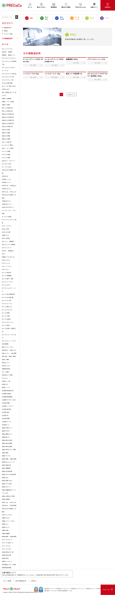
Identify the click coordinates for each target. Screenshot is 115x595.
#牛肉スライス (6, 365)
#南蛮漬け (11, 250)
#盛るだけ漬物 (6, 139)
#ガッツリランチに (7, 49)
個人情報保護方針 (21, 581)
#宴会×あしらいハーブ (8, 462)
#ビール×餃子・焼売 (7, 278)
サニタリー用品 (8, 34)
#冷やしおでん (6, 260)
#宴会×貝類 (5, 459)
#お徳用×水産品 (6, 393)
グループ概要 (7, 581)
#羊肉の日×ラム (6, 201)
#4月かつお (5, 192)
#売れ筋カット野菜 (7, 375)
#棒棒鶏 (11, 241)
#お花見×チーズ (6, 421)
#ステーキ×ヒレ (6, 546)
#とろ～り (12, 160)
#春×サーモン (6, 353)
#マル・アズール (6, 226)
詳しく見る (33, 66)
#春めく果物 (5, 359)
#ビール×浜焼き (6, 319)
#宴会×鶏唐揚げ (6, 468)
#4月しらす (13, 192)
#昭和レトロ (11, 55)
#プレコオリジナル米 (8, 77)
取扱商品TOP (7, 27)
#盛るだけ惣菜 (6, 136)
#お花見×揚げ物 (6, 409)
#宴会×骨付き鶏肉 (7, 446)
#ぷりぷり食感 (6, 157)
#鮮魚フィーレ (6, 387)
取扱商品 (54, 5)
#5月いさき (13, 502)
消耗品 (6, 31)
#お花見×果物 (6, 418)
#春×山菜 (4, 356)
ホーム (30, 5)
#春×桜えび (5, 350)
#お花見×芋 (5, 415)
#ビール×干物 (6, 316)
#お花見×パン (6, 424)
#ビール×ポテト (6, 285)
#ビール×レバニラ (7, 303)
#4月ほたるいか (6, 188)
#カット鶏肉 (5, 372)
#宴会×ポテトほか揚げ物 (9, 474)
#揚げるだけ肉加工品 (8, 114)
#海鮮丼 (10, 52)
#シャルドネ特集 (6, 216)
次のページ (72, 96)
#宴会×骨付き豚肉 (7, 443)
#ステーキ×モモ (6, 549)
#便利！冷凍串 (6, 105)
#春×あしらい (6, 362)
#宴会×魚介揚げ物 (7, 471)
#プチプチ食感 (6, 154)
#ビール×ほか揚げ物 (7, 297)
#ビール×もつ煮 (6, 300)
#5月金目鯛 (13, 505)
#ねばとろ (5, 160)
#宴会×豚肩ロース (7, 434)
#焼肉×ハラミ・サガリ (8, 521)
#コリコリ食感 (6, 151)
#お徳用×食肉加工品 (7, 390)
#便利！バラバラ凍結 (8, 101)
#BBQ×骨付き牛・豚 (7, 552)
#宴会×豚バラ (6, 437)
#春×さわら (13, 350)
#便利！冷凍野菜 (6, 98)
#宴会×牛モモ (6, 431)
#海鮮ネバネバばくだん (8, 257)
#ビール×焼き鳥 (6, 272)
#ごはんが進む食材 (7, 83)
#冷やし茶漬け (6, 238)
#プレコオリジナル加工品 (9, 73)
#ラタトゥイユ (6, 263)
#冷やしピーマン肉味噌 (8, 244)
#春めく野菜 (12, 356)
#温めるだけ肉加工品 (8, 120)
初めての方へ (41, 5)
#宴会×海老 (5, 452)
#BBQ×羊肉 (5, 558)
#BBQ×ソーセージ (7, 561)
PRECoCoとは (80, 5)
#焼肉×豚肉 (5, 536)
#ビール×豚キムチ (7, 306)
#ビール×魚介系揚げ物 (8, 294)
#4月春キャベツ (6, 182)
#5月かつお (5, 502)
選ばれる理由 (66, 5)
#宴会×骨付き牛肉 (7, 440)
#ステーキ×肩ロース (7, 542)
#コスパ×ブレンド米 (7, 80)
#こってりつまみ (6, 167)
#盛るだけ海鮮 (6, 132)
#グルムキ (5, 378)
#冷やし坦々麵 (6, 232)
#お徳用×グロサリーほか (9, 400)
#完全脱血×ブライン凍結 (9, 564)
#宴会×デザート (6, 487)
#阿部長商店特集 (6, 567)
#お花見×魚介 (6, 412)
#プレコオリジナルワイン (9, 58)
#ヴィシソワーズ (6, 266)
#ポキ (3, 254)
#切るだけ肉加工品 (7, 126)
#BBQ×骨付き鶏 (6, 555)
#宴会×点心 (5, 477)
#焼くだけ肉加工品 (7, 108)
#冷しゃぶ (5, 241)
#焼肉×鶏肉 (13, 536)
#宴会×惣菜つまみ (7, 480)
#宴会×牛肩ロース (7, 428)
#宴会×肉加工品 (6, 465)
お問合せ (108, 5)
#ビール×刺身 (6, 313)
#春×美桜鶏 (5, 344)
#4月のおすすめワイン (8, 207)
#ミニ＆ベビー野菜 (7, 145)
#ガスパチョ (5, 269)
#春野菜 (4, 55)
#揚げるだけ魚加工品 (8, 117)
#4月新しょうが (6, 179)
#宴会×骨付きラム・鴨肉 (9, 449)
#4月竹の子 (5, 185)
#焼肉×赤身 (5, 530)
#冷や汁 (4, 250)
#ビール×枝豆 (6, 325)
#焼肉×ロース (6, 527)
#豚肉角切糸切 (6, 369)
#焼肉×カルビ (6, 518)
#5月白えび (5, 505)
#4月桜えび (13, 185)
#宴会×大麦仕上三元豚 (8, 496)
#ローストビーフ (6, 247)
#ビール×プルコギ (7, 310)
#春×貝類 (13, 353)
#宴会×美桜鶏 (6, 499)
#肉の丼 (4, 52)
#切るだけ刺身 (6, 129)
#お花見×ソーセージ (7, 406)
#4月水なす (5, 176)
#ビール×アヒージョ (7, 322)
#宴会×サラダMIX (7, 484)
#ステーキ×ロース (7, 539)
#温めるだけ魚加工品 (8, 123)
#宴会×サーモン (6, 456)
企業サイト (94, 5)
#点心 (3, 148)
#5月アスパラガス (7, 515)
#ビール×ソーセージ (7, 282)
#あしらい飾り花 (6, 142)
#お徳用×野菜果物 (7, 397)
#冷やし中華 (5, 229)
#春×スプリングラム (7, 347)
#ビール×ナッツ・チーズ (9, 341)
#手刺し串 (5, 384)
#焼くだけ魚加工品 (7, 111)
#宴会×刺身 (13, 459)
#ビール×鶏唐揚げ (7, 275)
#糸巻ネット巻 (6, 381)
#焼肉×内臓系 (6, 533)
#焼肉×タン (5, 524)
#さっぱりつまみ (6, 163)
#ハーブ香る (10, 148)
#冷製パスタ (5, 235)
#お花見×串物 (6, 403)
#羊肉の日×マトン (7, 204)
